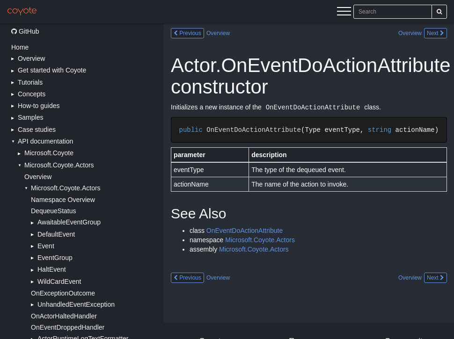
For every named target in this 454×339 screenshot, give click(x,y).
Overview (37, 176)
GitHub (25, 31)
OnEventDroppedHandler (67, 327)
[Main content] (309, 181)
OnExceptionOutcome (63, 293)
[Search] (439, 12)
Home (20, 47)
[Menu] (344, 12)
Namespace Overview (63, 199)
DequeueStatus (53, 211)
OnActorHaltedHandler (64, 316)
